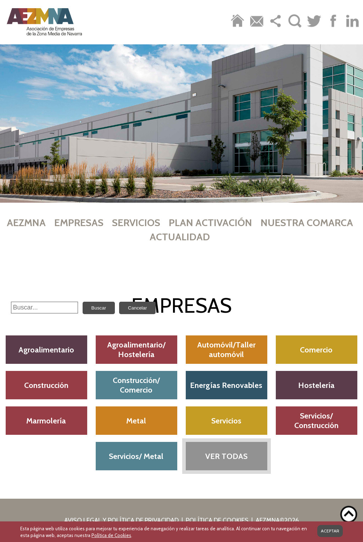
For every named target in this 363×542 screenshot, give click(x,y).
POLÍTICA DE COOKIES (217, 520)
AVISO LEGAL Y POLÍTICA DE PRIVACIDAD (121, 520)
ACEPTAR (330, 530)
